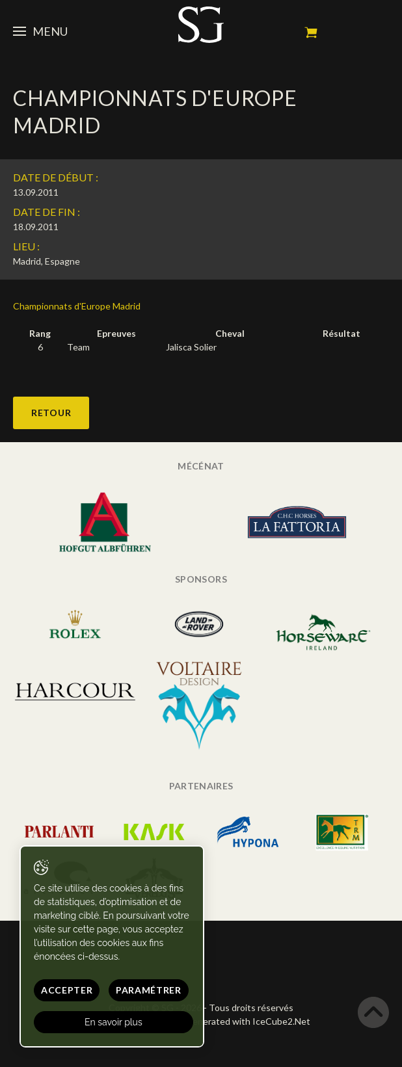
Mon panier (310, 32)
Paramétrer (148, 989)
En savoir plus (113, 1022)
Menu (40, 31)
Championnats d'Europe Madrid (77, 305)
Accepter (67, 989)
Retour (51, 412)
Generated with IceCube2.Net (247, 1021)
